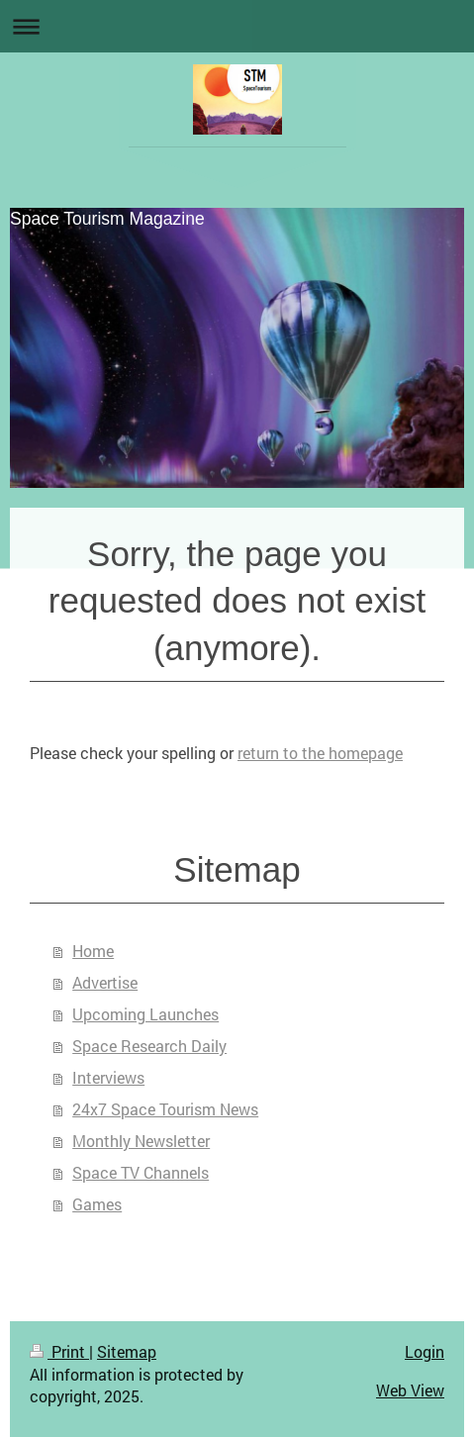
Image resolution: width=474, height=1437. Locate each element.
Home (93, 950)
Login (424, 1351)
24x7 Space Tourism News (165, 1109)
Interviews (108, 1077)
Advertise (105, 982)
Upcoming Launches (145, 1014)
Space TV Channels (140, 1172)
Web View (410, 1390)
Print (59, 1351)
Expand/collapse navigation (237, 26)
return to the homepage (320, 752)
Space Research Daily (149, 1045)
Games (97, 1204)
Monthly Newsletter (141, 1140)
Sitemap (126, 1351)
